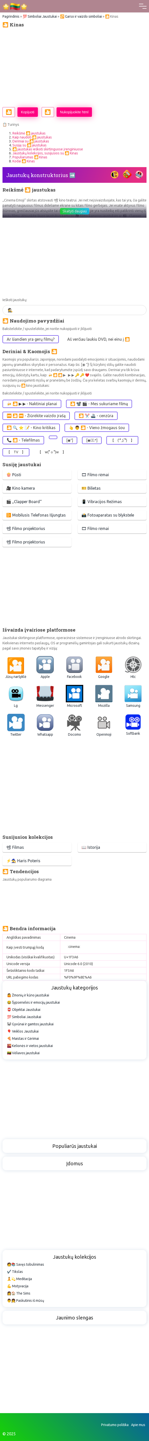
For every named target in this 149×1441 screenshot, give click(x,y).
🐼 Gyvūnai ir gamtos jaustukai (30, 1024)
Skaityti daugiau (75, 211)
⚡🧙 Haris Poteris (23, 860)
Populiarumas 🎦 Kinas (29, 157)
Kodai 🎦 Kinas (23, 161)
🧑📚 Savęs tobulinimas (25, 1264)
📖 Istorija (90, 847)
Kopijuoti (27, 112)
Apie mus (138, 1425)
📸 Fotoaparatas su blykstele (107, 515)
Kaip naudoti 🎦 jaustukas (32, 137)
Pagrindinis (10, 16)
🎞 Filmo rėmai (95, 474)
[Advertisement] (74, 67)
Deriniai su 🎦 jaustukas (30, 141)
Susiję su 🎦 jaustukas (29, 145)
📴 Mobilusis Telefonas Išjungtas (36, 515)
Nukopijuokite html (74, 112)
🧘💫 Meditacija (19, 1279)
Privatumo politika (115, 1425)
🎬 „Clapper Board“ (24, 501)
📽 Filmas (15, 847)
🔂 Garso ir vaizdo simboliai (81, 16)
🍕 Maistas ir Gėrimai (23, 1039)
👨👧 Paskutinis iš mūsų (25, 1301)
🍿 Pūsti (13, 474)
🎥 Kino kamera (20, 488)
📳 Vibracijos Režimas (101, 501)
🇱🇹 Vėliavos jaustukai (23, 1053)
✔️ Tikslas (15, 1272)
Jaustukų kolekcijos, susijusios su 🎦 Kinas (45, 153)
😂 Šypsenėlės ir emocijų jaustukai (33, 1002)
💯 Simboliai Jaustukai (40, 16)
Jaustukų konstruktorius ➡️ (40, 175)
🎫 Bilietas (91, 488)
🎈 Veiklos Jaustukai (23, 1031)
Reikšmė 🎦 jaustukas (29, 133)
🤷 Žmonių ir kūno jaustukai (28, 995)
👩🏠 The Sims (18, 1293)
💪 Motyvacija (17, 1286)
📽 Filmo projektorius (25, 528)
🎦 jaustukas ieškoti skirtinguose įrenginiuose (47, 149)
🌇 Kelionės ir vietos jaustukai (30, 1046)
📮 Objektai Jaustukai (23, 1010)
